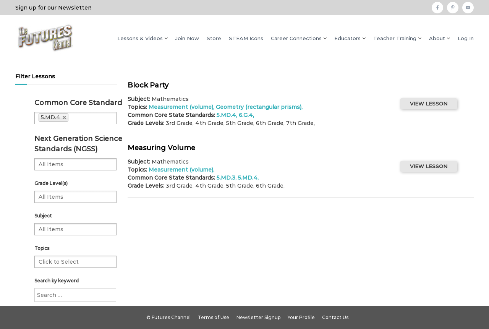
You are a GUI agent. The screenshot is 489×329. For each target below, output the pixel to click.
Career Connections (296, 38)
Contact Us (335, 317)
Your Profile (301, 317)
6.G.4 (246, 115)
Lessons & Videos (140, 38)
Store (214, 38)
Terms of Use (213, 317)
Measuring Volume (161, 148)
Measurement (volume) (181, 107)
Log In (466, 38)
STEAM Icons (246, 38)
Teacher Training (394, 38)
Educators (347, 38)
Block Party (148, 85)
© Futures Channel (168, 317)
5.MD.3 (226, 177)
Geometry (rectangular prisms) (258, 107)
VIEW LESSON (428, 103)
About (437, 38)
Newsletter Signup (258, 317)
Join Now (187, 38)
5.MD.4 (226, 115)
